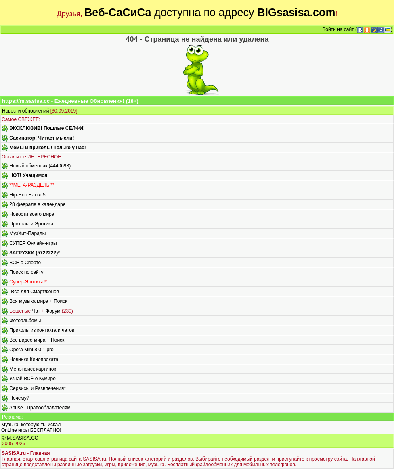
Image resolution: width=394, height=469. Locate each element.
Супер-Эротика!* (28, 282)
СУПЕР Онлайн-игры (33, 243)
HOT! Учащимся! (29, 175)
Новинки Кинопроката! (34, 359)
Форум (53, 311)
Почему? (19, 398)
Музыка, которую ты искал (31, 424)
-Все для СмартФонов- (35, 291)
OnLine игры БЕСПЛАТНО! (31, 430)
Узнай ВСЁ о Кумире (32, 378)
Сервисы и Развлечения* (37, 388)
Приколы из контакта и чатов (41, 330)
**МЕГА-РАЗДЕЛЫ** (31, 185)
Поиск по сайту (26, 272)
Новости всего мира (31, 214)
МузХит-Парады (27, 233)
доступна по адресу (209, 12)
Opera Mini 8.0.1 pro (31, 349)
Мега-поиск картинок (32, 369)
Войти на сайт (338, 29)
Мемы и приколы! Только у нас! (47, 147)
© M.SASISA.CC (20, 438)
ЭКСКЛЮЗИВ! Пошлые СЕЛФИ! (46, 128)
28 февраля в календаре (37, 204)
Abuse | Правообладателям (40, 408)
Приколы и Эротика (31, 224)
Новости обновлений (25, 111)
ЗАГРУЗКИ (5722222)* (34, 253)
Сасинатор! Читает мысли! (41, 138)
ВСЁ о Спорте (25, 262)
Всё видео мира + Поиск (36, 340)
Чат (36, 311)
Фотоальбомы (25, 320)
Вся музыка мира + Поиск (38, 301)
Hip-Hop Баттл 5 (27, 195)
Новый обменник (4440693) (40, 166)
